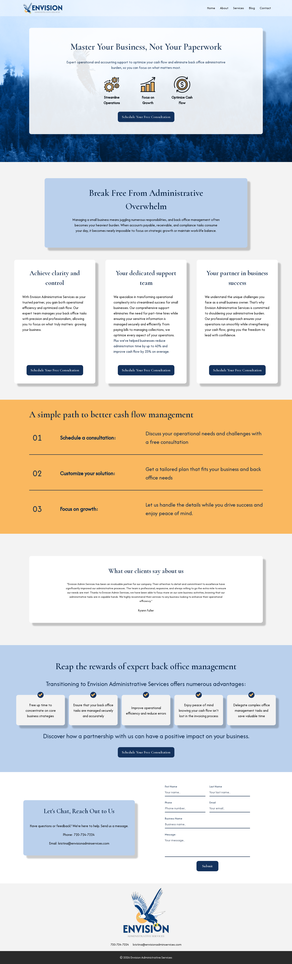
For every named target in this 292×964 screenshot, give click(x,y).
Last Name (215, 786)
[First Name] (185, 792)
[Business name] (207, 824)
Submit (207, 866)
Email (212, 802)
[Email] (229, 808)
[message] (207, 847)
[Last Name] (229, 792)
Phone (168, 802)
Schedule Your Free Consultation (146, 117)
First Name (171, 786)
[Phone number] (185, 808)
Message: (170, 834)
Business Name (173, 818)
